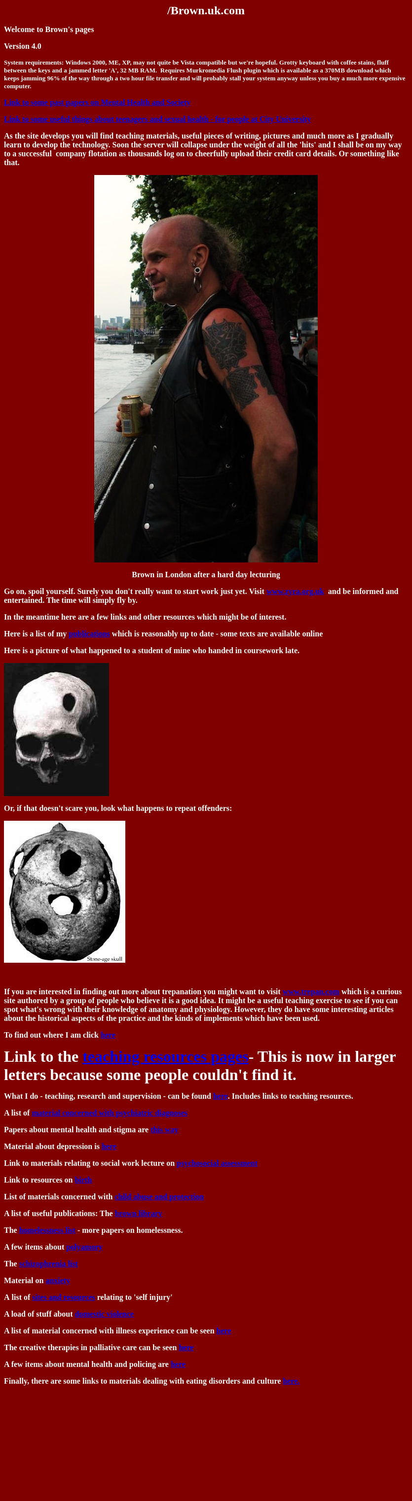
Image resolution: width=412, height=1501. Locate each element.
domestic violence (104, 1314)
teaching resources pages (165, 1056)
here (108, 1035)
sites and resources (63, 1297)
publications (89, 633)
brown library (138, 1213)
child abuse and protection (159, 1196)
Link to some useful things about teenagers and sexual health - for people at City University (157, 119)
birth (83, 1180)
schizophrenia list (48, 1263)
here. (291, 1381)
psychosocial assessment (217, 1163)
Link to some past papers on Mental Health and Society (97, 102)
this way (164, 1129)
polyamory (84, 1247)
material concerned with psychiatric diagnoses (109, 1113)
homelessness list (47, 1230)
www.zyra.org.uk (295, 591)
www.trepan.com (311, 991)
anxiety (57, 1280)
